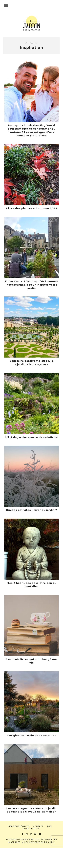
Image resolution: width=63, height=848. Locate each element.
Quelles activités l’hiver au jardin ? (31, 510)
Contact (38, 826)
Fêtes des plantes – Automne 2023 (31, 208)
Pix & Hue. (49, 842)
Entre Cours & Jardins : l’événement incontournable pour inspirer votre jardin (31, 285)
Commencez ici (31, 829)
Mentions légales (18, 826)
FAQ (49, 826)
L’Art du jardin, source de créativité (31, 437)
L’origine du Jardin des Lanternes (31, 735)
